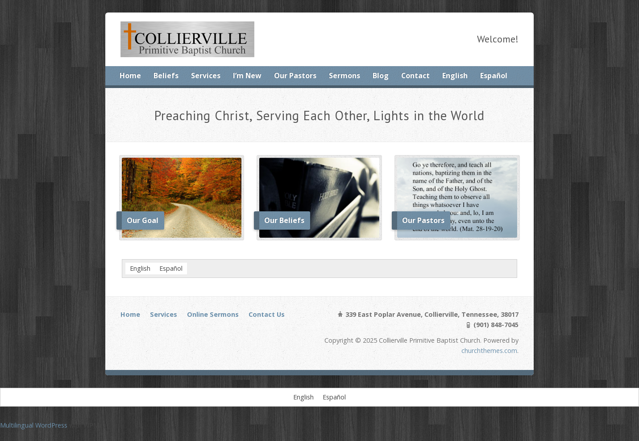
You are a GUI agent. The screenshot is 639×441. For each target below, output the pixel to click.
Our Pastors (295, 75)
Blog (381, 75)
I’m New (247, 75)
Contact (415, 75)
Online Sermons (213, 314)
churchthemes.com (489, 350)
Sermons (344, 75)
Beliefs (166, 75)
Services (205, 75)
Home (130, 75)
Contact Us (267, 314)
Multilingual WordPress (33, 425)
